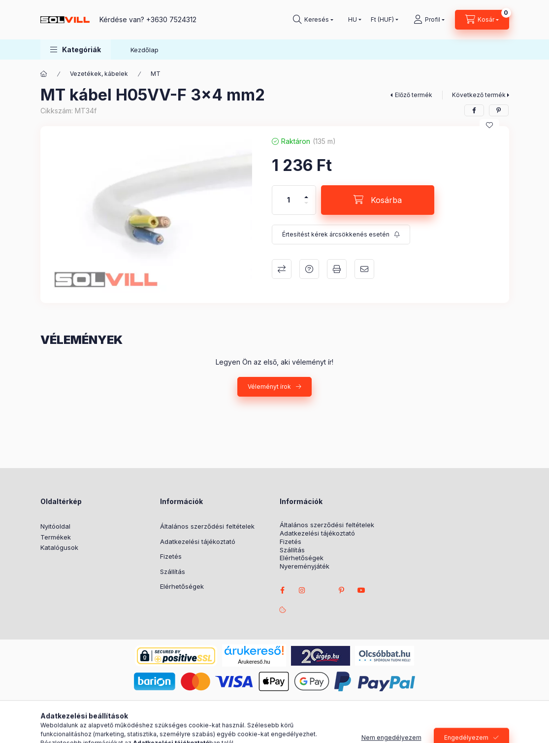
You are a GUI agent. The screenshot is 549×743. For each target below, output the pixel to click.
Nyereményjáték (304, 566)
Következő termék (479, 95)
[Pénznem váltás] (382, 19)
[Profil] (429, 20)
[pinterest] (499, 110)
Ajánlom (364, 269)
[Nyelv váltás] (352, 19)
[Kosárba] (377, 200)
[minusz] (306, 207)
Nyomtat (337, 269)
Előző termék (413, 95)
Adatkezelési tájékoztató (197, 541)
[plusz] (306, 193)
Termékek (55, 537)
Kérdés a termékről (309, 269)
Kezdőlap (144, 50)
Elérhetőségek (182, 586)
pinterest (342, 590)
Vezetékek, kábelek (99, 73)
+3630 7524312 (171, 19)
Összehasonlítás (281, 269)
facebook (282, 590)
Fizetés (171, 556)
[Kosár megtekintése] (482, 20)
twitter (322, 590)
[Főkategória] (43, 73)
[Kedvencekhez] (489, 125)
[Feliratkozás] (341, 234)
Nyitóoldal (55, 526)
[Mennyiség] (288, 200)
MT (156, 73)
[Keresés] (313, 20)
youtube (361, 590)
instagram (302, 590)
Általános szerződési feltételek (207, 526)
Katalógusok (59, 547)
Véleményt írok (269, 386)
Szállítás (172, 571)
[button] (75, 49)
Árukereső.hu (254, 662)
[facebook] (474, 110)
